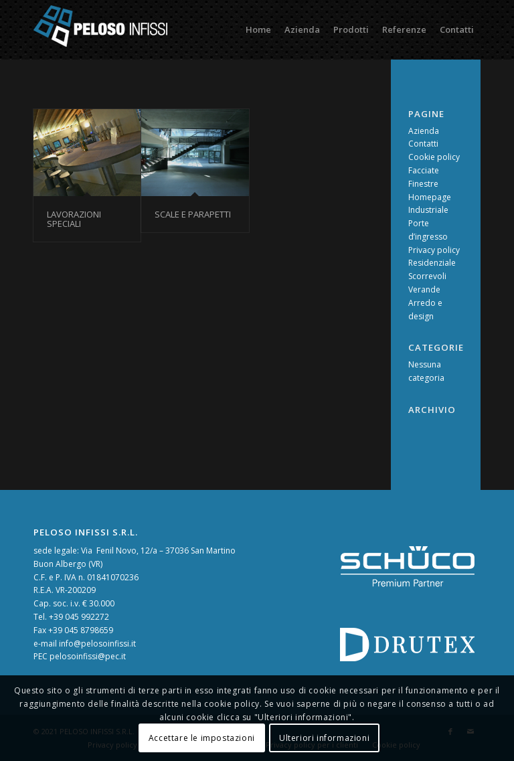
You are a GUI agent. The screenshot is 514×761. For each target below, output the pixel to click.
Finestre (423, 183)
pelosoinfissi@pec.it (88, 656)
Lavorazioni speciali (74, 219)
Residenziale (432, 262)
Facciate (423, 170)
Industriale (428, 210)
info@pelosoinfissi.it (97, 643)
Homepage (429, 197)
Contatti (423, 143)
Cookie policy (434, 157)
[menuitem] (258, 29)
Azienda (423, 131)
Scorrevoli (427, 276)
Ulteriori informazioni (324, 738)
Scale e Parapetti (193, 214)
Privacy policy (434, 250)
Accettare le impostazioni (202, 738)
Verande (424, 289)
